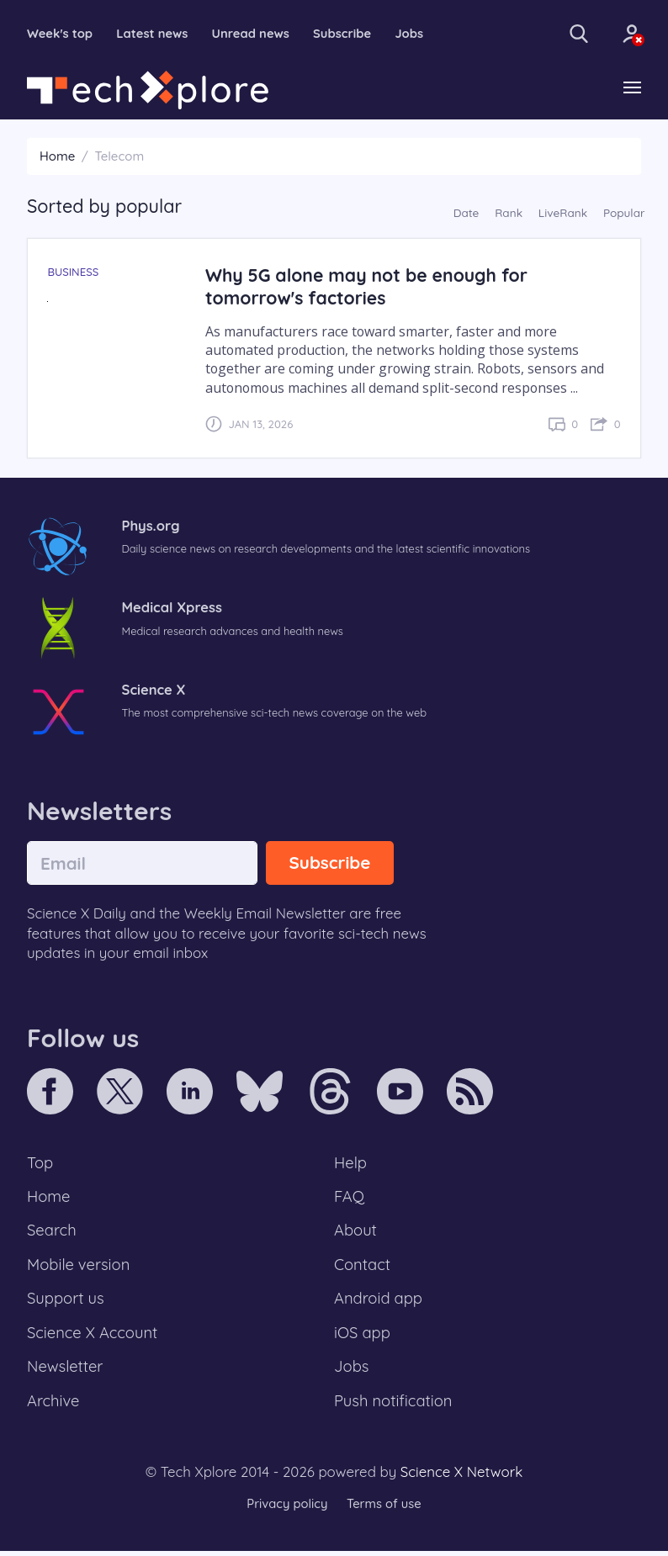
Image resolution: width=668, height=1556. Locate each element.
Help (351, 1163)
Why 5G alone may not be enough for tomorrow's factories (369, 287)
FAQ (349, 1198)
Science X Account (93, 1337)
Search (52, 1233)
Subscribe (347, 34)
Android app (379, 1302)
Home (57, 157)
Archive (54, 1406)
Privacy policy (286, 1509)
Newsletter (65, 1372)
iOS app (362, 1337)
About (356, 1233)
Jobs (414, 34)
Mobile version (79, 1267)
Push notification (394, 1406)
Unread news (254, 34)
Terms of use (384, 1509)
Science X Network (461, 1477)
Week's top (60, 34)
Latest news (154, 34)
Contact (362, 1267)
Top (40, 1163)
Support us (66, 1302)
